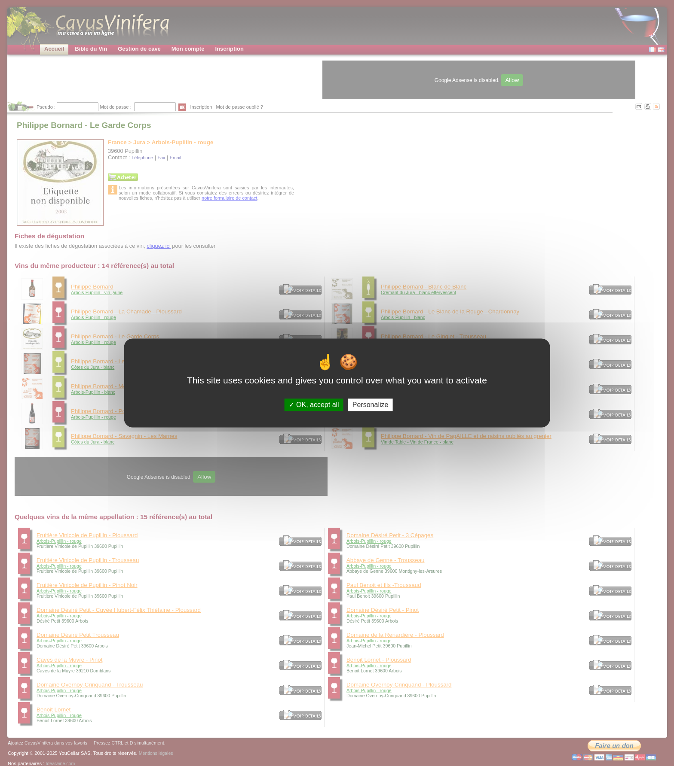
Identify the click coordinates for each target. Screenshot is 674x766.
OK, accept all (314, 404)
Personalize (370, 404)
